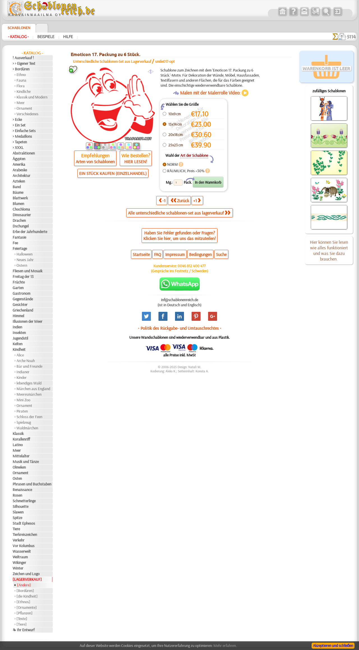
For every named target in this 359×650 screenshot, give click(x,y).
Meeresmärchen (29, 394)
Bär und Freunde (29, 366)
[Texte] (22, 618)
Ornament (24, 108)
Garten (18, 287)
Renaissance (22, 489)
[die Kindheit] (27, 596)
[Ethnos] (23, 601)
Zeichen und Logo (26, 573)
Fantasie (19, 237)
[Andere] (24, 584)
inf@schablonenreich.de (179, 299)
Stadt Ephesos (24, 523)
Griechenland (23, 310)
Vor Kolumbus (23, 545)
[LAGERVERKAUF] (27, 579)
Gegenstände (23, 298)
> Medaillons (22, 136)
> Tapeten (20, 141)
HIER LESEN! (135, 161)
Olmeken (19, 467)
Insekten (19, 332)
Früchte (19, 282)
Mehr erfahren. (225, 645)
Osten (17, 478)
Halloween (25, 254)
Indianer (23, 371)
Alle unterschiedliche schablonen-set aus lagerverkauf (179, 213)
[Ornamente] (27, 607)
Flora (21, 85)
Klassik (18, 433)
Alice (20, 355)
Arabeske (20, 169)
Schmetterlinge (24, 500)
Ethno (21, 74)
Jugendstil (20, 338)
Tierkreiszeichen (25, 534)
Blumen (18, 203)
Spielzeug (24, 422)
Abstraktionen (24, 153)
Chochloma (21, 209)
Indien (17, 326)
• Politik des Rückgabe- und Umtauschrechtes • (179, 328)
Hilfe (68, 36)
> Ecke (17, 119)
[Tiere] (22, 624)
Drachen (19, 220)
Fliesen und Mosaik (27, 270)
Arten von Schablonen (95, 161)
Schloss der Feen (29, 416)
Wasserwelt (22, 551)
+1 (197, 200)
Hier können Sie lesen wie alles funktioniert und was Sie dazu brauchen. (329, 250)
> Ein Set (19, 125)
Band (17, 186)
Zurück (180, 200)
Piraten (22, 411)
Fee (15, 242)
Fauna (21, 80)
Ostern (22, 265)
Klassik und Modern (32, 97)
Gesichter (20, 304)
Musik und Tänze (26, 461)
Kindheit (19, 349)
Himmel (18, 315)
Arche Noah (26, 360)
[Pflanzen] (25, 613)
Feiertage (20, 248)
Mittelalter (21, 455)
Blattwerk (20, 197)
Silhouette (20, 506)
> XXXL (18, 147)
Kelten (17, 343)
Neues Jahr (25, 259)
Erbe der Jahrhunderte (30, 231)
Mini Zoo (23, 399)
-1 (162, 200)
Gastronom (21, 293)
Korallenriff (21, 439)
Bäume (18, 192)
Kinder (22, 377)
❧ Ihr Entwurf (23, 629)
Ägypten (19, 158)
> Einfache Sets (24, 130)
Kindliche (24, 91)
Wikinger (19, 562)
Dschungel (21, 226)
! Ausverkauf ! (23, 57)
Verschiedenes (27, 113)
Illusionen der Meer (27, 321)
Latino (18, 444)
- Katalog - (18, 36)
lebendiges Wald (29, 383)
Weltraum (20, 556)
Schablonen (19, 27)
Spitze (17, 517)
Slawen (18, 512)
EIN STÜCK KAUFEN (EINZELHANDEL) (113, 173)
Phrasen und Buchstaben (32, 484)
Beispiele (45, 36)
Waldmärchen (27, 427)
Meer (21, 102)
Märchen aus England (33, 388)
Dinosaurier (22, 214)
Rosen (17, 495)
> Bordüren (21, 69)
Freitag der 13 (23, 276)
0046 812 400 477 (192, 265)
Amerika (19, 164)
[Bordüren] (25, 590)
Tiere (16, 528)
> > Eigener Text (24, 63)
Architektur (21, 175)
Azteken (19, 181)
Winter (18, 568)
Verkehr (18, 540)
